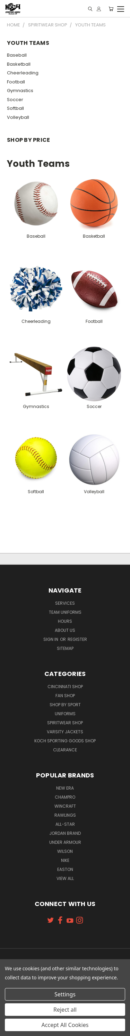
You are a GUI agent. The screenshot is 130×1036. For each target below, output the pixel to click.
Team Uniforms (65, 612)
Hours (65, 621)
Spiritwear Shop (65, 723)
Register (77, 639)
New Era (65, 788)
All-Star (65, 824)
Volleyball (18, 117)
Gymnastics (20, 90)
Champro (65, 797)
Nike (65, 860)
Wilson (65, 851)
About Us (65, 630)
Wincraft (65, 806)
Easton (65, 869)
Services (65, 603)
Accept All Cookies (65, 1025)
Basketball (19, 64)
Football (16, 82)
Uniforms (65, 714)
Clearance (65, 750)
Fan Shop (65, 696)
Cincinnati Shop (65, 687)
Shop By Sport (65, 705)
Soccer (15, 99)
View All (65, 878)
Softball (15, 108)
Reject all (65, 1009)
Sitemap (65, 648)
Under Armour (65, 842)
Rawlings (65, 815)
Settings (65, 994)
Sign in (51, 639)
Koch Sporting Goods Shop (65, 741)
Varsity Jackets (65, 732)
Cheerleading (22, 73)
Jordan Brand (65, 833)
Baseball (17, 55)
